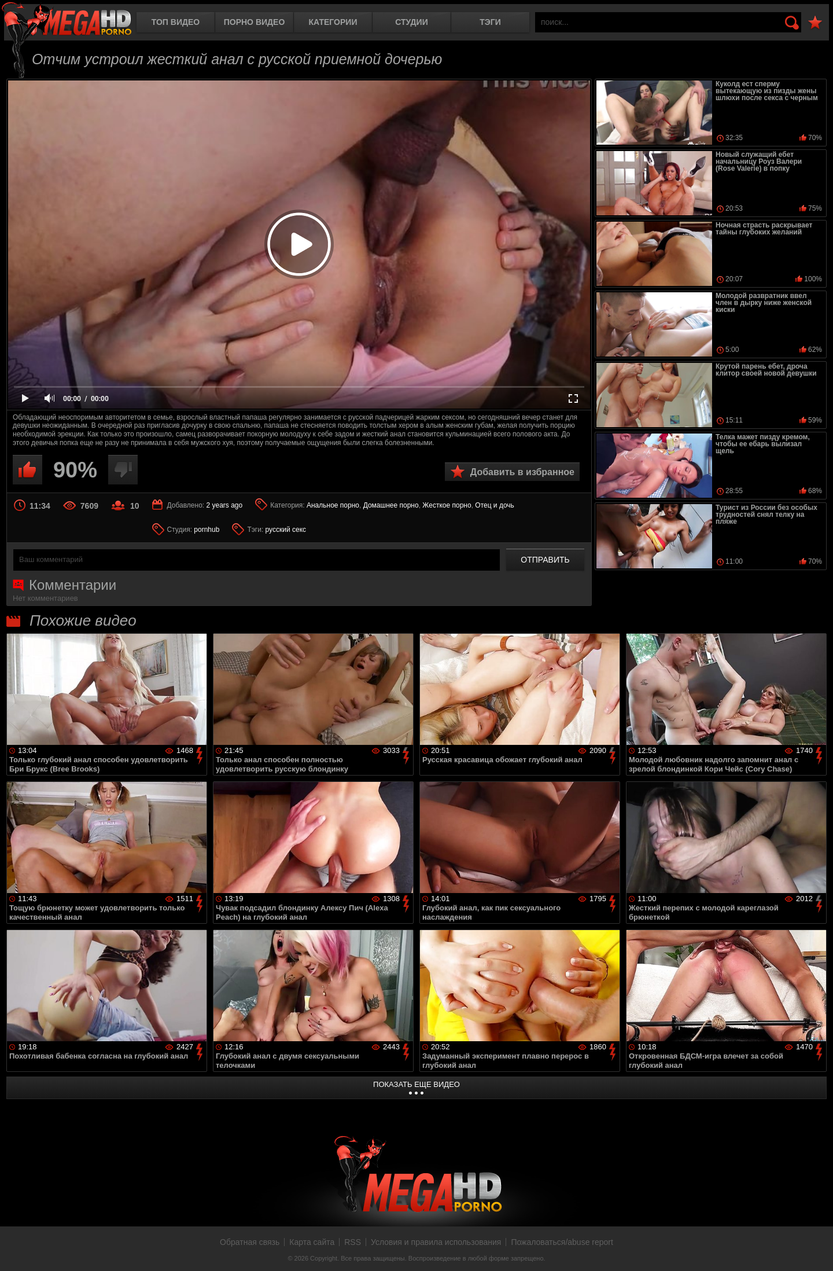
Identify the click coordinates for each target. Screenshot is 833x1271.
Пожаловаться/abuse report (562, 1242)
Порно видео (254, 22)
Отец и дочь (494, 505)
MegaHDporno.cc (66, 20)
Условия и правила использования (436, 1242)
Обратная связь (249, 1242)
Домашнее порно (391, 505)
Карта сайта (311, 1242)
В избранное (815, 23)
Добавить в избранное (522, 472)
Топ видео (176, 22)
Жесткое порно (446, 505)
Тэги (490, 22)
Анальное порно (333, 505)
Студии (411, 22)
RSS (352, 1242)
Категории (333, 22)
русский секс (286, 530)
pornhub (206, 530)
